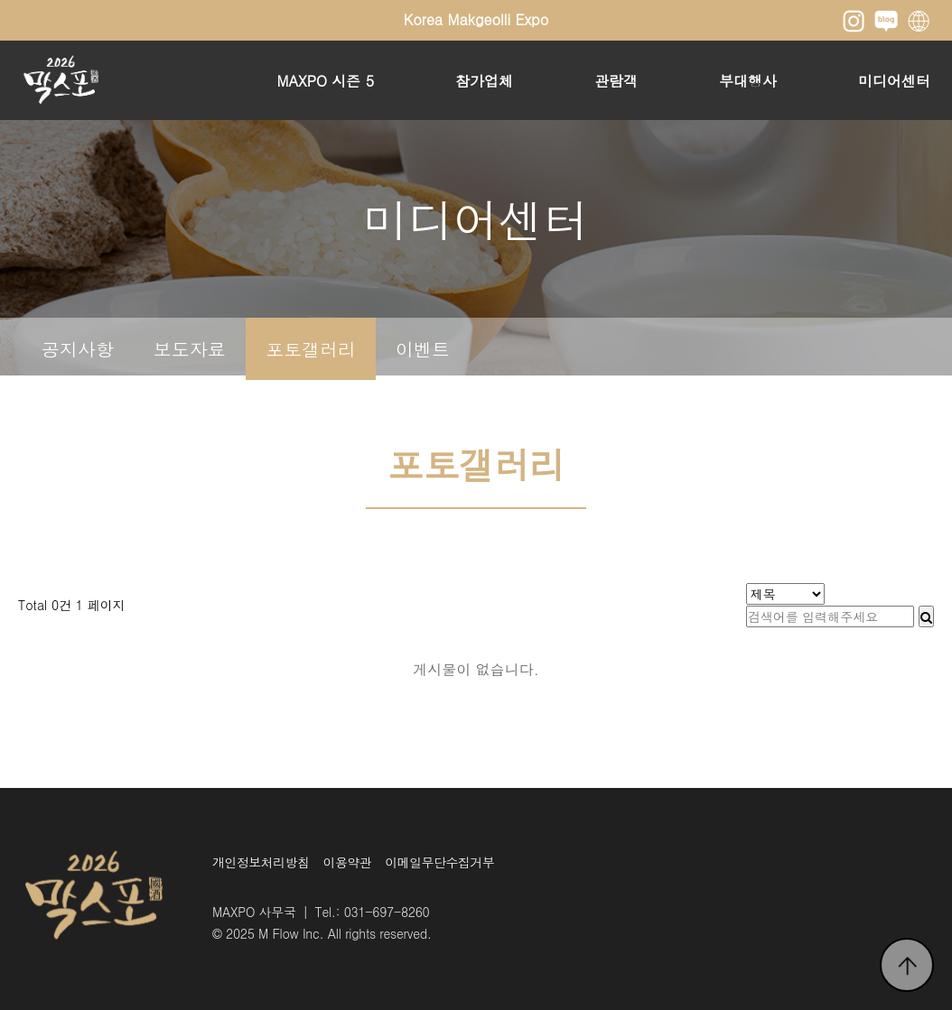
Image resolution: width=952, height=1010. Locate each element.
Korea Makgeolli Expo (476, 20)
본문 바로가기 (0, 0)
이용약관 (347, 862)
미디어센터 (894, 80)
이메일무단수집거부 (439, 862)
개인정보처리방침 (261, 862)
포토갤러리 (311, 349)
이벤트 (423, 349)
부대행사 (748, 80)
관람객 (616, 80)
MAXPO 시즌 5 (325, 80)
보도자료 (190, 349)
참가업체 (484, 80)
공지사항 (78, 349)
